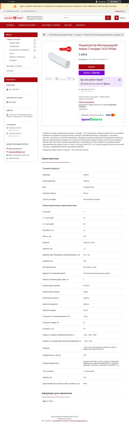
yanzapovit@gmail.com (17, 152)
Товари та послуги (26, 25)
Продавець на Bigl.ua (64, 419)
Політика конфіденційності (79, 421)
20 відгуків (102, 1)
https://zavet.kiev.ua (15, 148)
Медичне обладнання (17, 57)
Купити (91, 67)
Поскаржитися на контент (60, 421)
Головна (10, 25)
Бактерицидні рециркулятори (60, 35)
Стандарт (78, 35)
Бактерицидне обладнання (19, 50)
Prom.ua (75, 416)
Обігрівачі (13, 60)
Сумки (11, 53)
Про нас (68, 25)
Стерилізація (14, 46)
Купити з (92, 73)
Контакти (80, 25)
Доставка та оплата (51, 25)
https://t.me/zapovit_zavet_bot (19, 155)
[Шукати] (108, 18)
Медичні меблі (14, 43)
